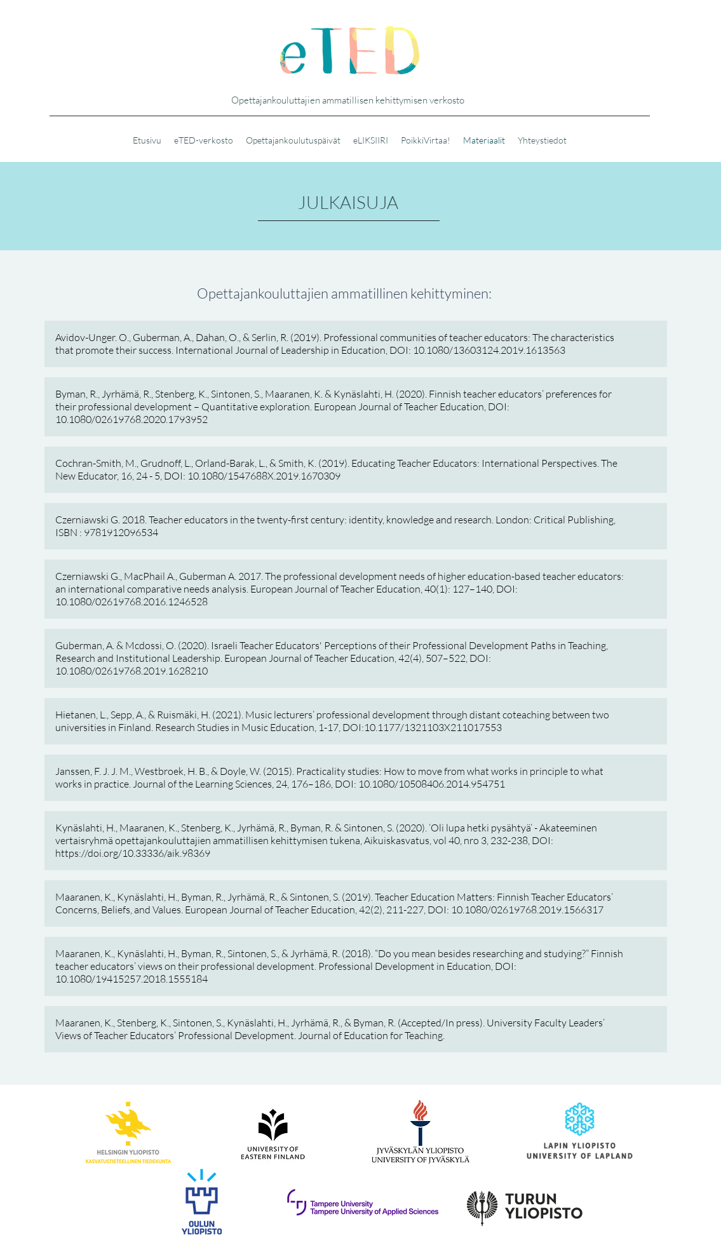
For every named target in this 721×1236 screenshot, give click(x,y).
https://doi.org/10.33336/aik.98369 (132, 853)
